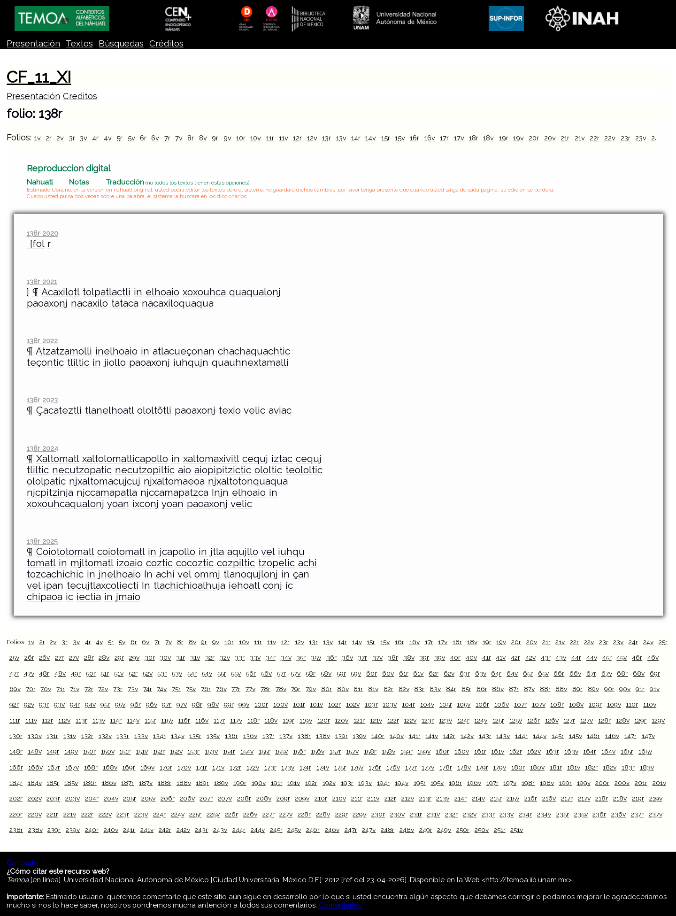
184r (16, 782)
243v (220, 829)
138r (304, 735)
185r (52, 782)
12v (312, 138)
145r (558, 735)
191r (277, 782)
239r (54, 829)
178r (445, 767)
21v (580, 138)
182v (609, 767)
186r (90, 782)
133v (141, 735)
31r (180, 657)
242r (165, 829)
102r (334, 704)
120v (341, 720)
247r (351, 829)
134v (177, 735)
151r (125, 751)
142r (449, 735)
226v (250, 814)
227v (285, 814)
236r (599, 814)
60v (388, 673)
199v (584, 782)
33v (255, 657)
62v (449, 673)
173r (270, 767)
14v (370, 138)
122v (410, 720)
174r (305, 767)
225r (195, 814)
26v (44, 657)
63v (480, 673)
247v (369, 829)
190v (259, 782)
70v (45, 689)
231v (433, 814)
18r (473, 138)
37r (362, 657)
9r (215, 138)
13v (341, 138)
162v (534, 751)
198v (547, 782)
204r (92, 798)
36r (331, 657)
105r (445, 704)
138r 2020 (42, 233)
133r (122, 735)
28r (89, 657)
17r (444, 138)
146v (612, 735)
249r (425, 829)
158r (370, 751)
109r (595, 704)
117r (219, 720)
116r (184, 720)
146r (593, 735)
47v (29, 673)
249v (444, 829)
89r (577, 689)
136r (231, 735)
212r (390, 798)
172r (235, 767)
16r (414, 138)
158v (388, 751)
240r (92, 829)
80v (343, 689)
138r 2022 (42, 341)
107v (538, 704)
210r (321, 798)
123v (445, 720)
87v (529, 689)
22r (594, 138)
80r (326, 689)
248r (387, 829)
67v (606, 673)
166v (35, 767)
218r (601, 798)
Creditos (80, 96)
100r (261, 704)
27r (59, 657)
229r (341, 814)
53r (162, 673)
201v (659, 782)
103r (371, 704)
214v (478, 798)
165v (645, 751)
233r (488, 814)
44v (591, 657)
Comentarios (340, 905)
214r (460, 798)
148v (35, 751)
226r (231, 814)
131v (69, 735)
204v (111, 798)
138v (323, 735)
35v (316, 657)
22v (609, 138)
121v (376, 720)
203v (72, 798)
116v (201, 720)
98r (197, 704)
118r (253, 720)
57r (281, 673)
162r (515, 751)
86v (498, 689)
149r (52, 751)
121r (359, 720)
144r (521, 735)
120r (323, 720)
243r (201, 829)
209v (302, 798)
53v (177, 673)
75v (191, 689)
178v (464, 767)
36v (347, 657)
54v (207, 673)
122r (393, 720)
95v (120, 704)
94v (90, 704)
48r (44, 673)
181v (573, 767)
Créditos (166, 43)
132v (105, 735)
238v (35, 829)
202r (16, 798)
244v (258, 829)
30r (150, 657)
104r (408, 704)
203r (53, 798)
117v (236, 720)
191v (293, 782)
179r (482, 767)
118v (270, 720)
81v (373, 689)
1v (37, 138)
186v (109, 782)
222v (105, 814)
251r (500, 829)
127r (569, 720)
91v (655, 689)
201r (641, 782)
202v (35, 798)
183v (647, 767)
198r (528, 782)
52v (148, 673)
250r (462, 829)
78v (281, 689)
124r (463, 720)
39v (439, 657)
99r (229, 704)
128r (604, 720)
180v (537, 767)
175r (340, 767)
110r (632, 704)
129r (640, 720)
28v (104, 657)
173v (287, 767)
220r (16, 814)
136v (250, 735)
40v (471, 657)
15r (385, 138)
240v (111, 829)
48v (60, 673)
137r (268, 735)
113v (98, 720)
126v (552, 720)
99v (243, 704)
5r (119, 138)
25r (663, 642)
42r (515, 657)
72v (103, 689)
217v (584, 798)
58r (310, 673)
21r (565, 138)
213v (442, 798)
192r (311, 782)
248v (406, 829)
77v (250, 689)
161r (480, 751)
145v (575, 735)
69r (655, 673)
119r (288, 720)
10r (241, 138)
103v (390, 704)
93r (44, 704)
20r (534, 138)
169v (147, 767)
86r (481, 689)
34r (271, 657)
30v (165, 657)
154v (247, 751)
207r (206, 798)
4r (95, 138)
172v (252, 767)
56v (266, 673)
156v (317, 751)
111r (14, 720)
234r (525, 814)
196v (474, 782)
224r (159, 814)
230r (378, 814)
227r (268, 814)
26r (29, 657)
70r (31, 689)
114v (133, 720)
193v (365, 782)
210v (339, 798)
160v (461, 751)
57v (295, 673)
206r (168, 798)
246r (313, 829)
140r (377, 735)
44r (576, 657)
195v (437, 782)
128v (623, 720)
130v (35, 735)
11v (283, 138)
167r (53, 767)
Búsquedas (121, 43)
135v (213, 735)
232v (469, 814)
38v (409, 657)
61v (418, 673)
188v (184, 782)
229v (359, 814)
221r (52, 814)
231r (416, 814)
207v (225, 798)
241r (129, 829)
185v (71, 782)
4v (108, 138)
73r (118, 689)
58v (326, 673)
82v (404, 689)
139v (359, 735)
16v (429, 138)
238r (16, 829)
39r (424, 657)
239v (73, 829)
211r (356, 798)
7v (179, 138)
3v (83, 138)
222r (87, 814)
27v (74, 657)
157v (352, 751)
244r (239, 829)
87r (514, 689)
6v (155, 138)
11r (270, 138)
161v (497, 751)
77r (235, 689)
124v (480, 720)
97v (182, 704)
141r (415, 735)
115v (167, 720)
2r (49, 138)
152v (176, 751)
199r (565, 782)
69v (15, 689)
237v (655, 814)
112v (64, 720)
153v (211, 751)
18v (488, 138)
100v (280, 704)
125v (515, 720)
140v (397, 735)
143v (503, 735)
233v (506, 814)
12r (297, 138)
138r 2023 (42, 400)
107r (520, 704)
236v (618, 814)
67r (591, 673)
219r (638, 798)
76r (206, 689)
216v (549, 798)
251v (516, 829)
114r (116, 720)
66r (558, 673)
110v (649, 704)
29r (119, 657)
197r (492, 782)
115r (150, 720)
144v (539, 735)
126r (533, 720)
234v (544, 814)
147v (648, 735)
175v (357, 767)
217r (567, 798)
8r (190, 138)
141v (431, 735)
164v (608, 751)
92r (14, 704)
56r (251, 673)
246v (332, 829)
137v (285, 735)
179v (499, 767)
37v (377, 657)
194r (383, 782)
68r (622, 673)
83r (419, 689)
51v (118, 673)
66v (575, 673)
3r (72, 138)
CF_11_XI (39, 77)
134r (159, 735)
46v (653, 657)
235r (562, 814)
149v (71, 751)
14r (356, 138)
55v (236, 673)
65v (543, 673)
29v (134, 657)
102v (353, 704)
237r (637, 814)
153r (193, 751)
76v (221, 689)
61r (403, 673)
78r (265, 689)
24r (633, 642)
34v (286, 657)
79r (295, 689)
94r (75, 704)
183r (628, 767)
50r (91, 673)
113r (81, 720)
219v (655, 798)
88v (561, 689)
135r (195, 735)
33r (240, 657)
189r (202, 782)
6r (143, 138)
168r (91, 767)
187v (146, 782)
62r (433, 673)
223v (141, 814)
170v (184, 767)
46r (637, 657)
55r (221, 673)
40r (455, 657)
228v (323, 814)
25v (14, 657)
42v (530, 657)
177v (428, 767)
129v (658, 720)
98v (213, 704)
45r (607, 657)
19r (503, 138)
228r (304, 814)
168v (110, 767)
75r (176, 689)
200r (602, 782)
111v (31, 720)
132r (87, 735)
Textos (79, 43)
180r (518, 767)
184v (35, 782)
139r (341, 735)
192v (329, 782)
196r (455, 782)
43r (546, 657)
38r (393, 657)
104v (427, 704)
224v (177, 814)
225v (213, 814)
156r (299, 751)
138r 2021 (42, 281)
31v (195, 657)
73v (133, 689)
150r (89, 751)
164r (589, 751)
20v (550, 138)
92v (29, 704)
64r (496, 673)
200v (622, 782)
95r (105, 704)
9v (227, 138)
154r (229, 751)
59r (341, 673)
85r (466, 689)
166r (16, 767)
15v (400, 138)
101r (299, 704)
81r (358, 689)
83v (435, 689)
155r (264, 751)
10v (255, 138)
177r (411, 767)
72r (88, 689)
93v (59, 704)
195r (420, 782)
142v (467, 735)
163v (571, 751)
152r (159, 751)
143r (485, 735)
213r (425, 798)
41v (501, 657)
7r (167, 138)
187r (127, 782)
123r (428, 720)
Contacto (22, 863)
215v (513, 798)
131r (52, 735)
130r (16, 735)
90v (624, 689)
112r (47, 720)
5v (131, 138)
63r (465, 673)
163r (552, 751)
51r (104, 673)
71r (60, 689)
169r (128, 767)
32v (225, 657)
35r (301, 657)
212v (407, 798)
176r (375, 767)
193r (347, 782)
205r (129, 798)
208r (244, 798)
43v (560, 657)
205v (148, 798)
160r (442, 751)
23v (640, 138)
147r (630, 735)
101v (316, 704)
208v (263, 798)
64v (512, 673)
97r (166, 704)
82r (388, 689)
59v (356, 673)
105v (463, 704)
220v (35, 814)
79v (311, 689)
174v (322, 767)
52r (133, 673)
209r (283, 798)
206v (187, 798)
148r (16, 751)
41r (486, 657)
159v (423, 751)
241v (147, 829)
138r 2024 (42, 448)
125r (498, 720)
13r (326, 138)
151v (142, 751)
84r (451, 689)
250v (482, 829)
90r (609, 689)
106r (482, 704)
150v (108, 751)
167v (72, 767)
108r (557, 704)
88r (545, 689)
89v (593, 689)
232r (451, 814)
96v (151, 704)
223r (122, 814)
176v (393, 767)
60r (371, 673)
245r (276, 829)
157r (335, 751)
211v (373, 798)
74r (147, 689)
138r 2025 (42, 541)
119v (306, 720)
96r (136, 704)
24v (648, 642)
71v (74, 689)
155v (281, 751)
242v (183, 829)
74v (162, 689)
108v (576, 704)
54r (192, 673)
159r (406, 751)
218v (620, 798)
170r (166, 767)
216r (530, 798)
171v (218, 767)
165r (627, 751)
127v (586, 720)
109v (614, 704)
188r (164, 782)
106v (501, 704)
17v (459, 138)
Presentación (33, 43)
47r (14, 673)
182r (591, 767)
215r (496, 798)
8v (203, 138)
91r (640, 689)
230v (397, 814)
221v (69, 814)
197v (509, 782)
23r (625, 138)
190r (239, 782)
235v (581, 814)
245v (294, 829)
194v (401, 782)
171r (201, 767)
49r (76, 673)
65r (528, 673)
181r (556, 767)
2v (60, 138)
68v (639, 673)
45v (621, 657)
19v (518, 138)
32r (210, 657)
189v (221, 782)
